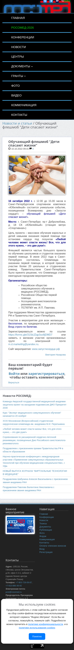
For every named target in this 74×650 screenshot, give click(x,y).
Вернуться (13, 382)
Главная (18, 18)
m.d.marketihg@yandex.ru (23, 344)
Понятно (37, 636)
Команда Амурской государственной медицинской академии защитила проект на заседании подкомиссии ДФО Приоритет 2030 (34, 404)
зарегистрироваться (46, 373)
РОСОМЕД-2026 (22, 27)
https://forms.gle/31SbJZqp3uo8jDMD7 (30, 334)
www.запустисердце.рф (46, 349)
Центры (17, 56)
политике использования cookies (37, 627)
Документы (21, 66)
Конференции (22, 37)
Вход (42, 549)
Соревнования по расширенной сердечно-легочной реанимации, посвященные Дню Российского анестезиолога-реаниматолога (34, 440)
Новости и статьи (17, 123)
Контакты (19, 114)
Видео (16, 95)
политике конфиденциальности (45, 624)
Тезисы (43, 523)
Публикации (45, 530)
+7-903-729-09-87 (24, 582)
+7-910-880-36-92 (14, 586)
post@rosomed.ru (14, 592)
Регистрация (46, 552)
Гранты (18, 76)
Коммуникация (23, 105)
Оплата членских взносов (52, 546)
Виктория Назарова (55, 354)
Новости (18, 47)
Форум (42, 536)
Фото (15, 85)
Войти (14, 373)
